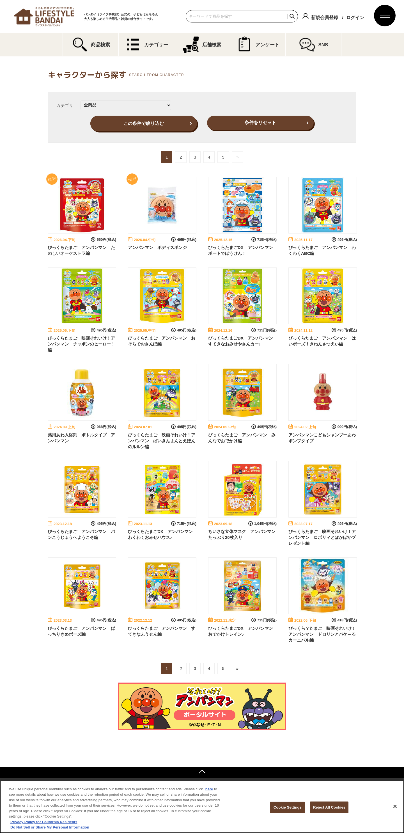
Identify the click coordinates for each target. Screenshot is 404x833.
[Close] (395, 806)
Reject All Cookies (329, 807)
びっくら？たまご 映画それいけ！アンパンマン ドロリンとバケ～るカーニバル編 (322, 634)
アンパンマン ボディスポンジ (157, 247)
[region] (202, 807)
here (209, 789)
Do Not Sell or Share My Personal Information (49, 827)
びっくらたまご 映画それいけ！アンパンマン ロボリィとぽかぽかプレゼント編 (322, 537)
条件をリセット (260, 122)
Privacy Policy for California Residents (43, 822)
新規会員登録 (324, 17)
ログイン (355, 17)
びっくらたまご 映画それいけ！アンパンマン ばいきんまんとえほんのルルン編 (161, 440)
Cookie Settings (288, 807)
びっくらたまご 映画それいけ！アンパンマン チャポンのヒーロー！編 (81, 344)
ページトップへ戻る (202, 772)
